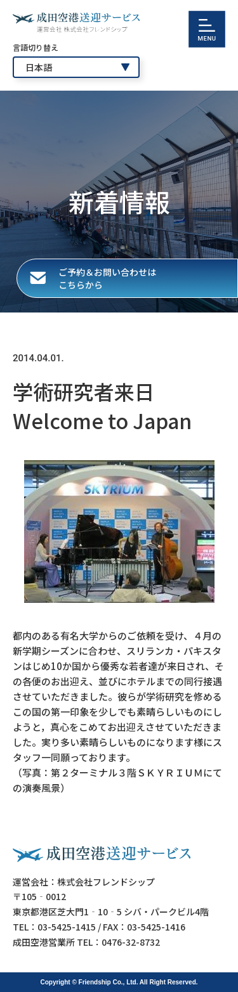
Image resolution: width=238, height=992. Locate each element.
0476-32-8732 (131, 942)
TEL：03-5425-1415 (54, 926)
